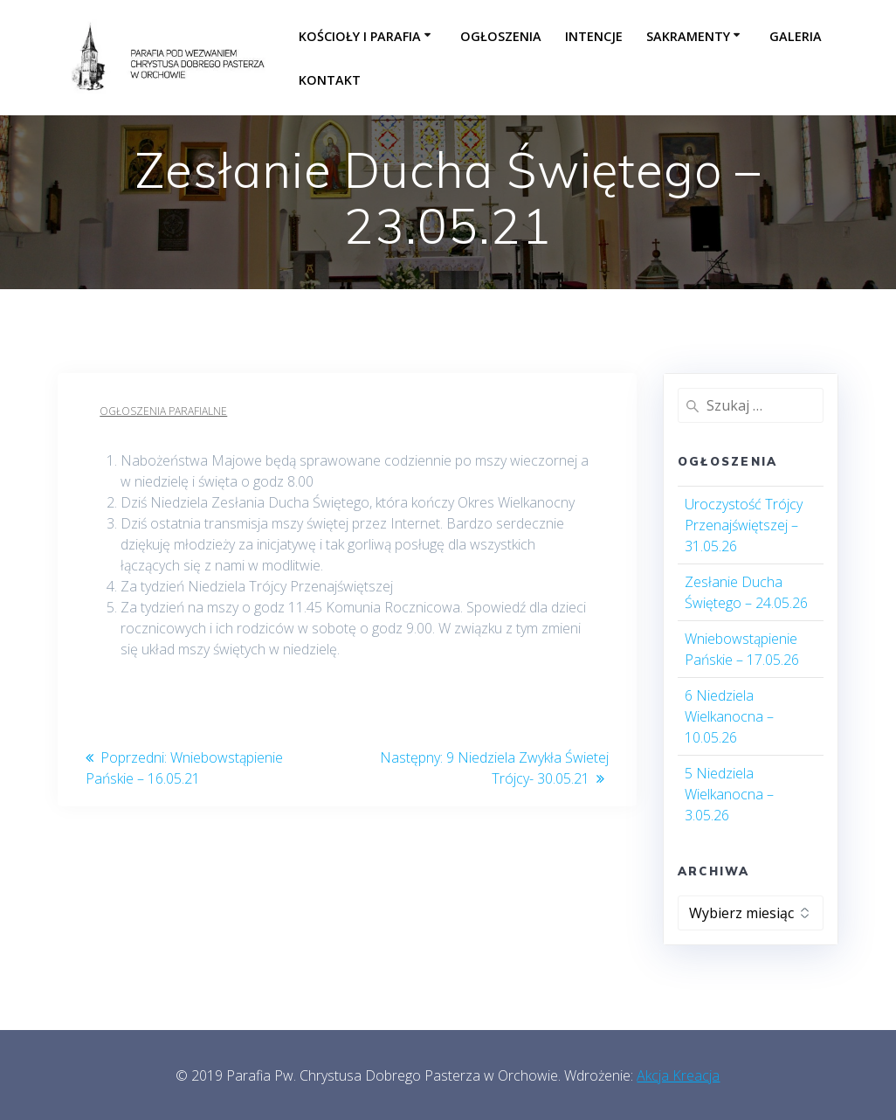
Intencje (594, 36)
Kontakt (330, 80)
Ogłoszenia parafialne (163, 411)
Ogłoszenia (500, 36)
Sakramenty (688, 36)
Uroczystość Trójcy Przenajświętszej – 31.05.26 (744, 525)
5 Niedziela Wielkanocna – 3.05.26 (729, 794)
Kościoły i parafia (360, 36)
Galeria (795, 36)
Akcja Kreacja (678, 1075)
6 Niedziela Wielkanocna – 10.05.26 (729, 716)
